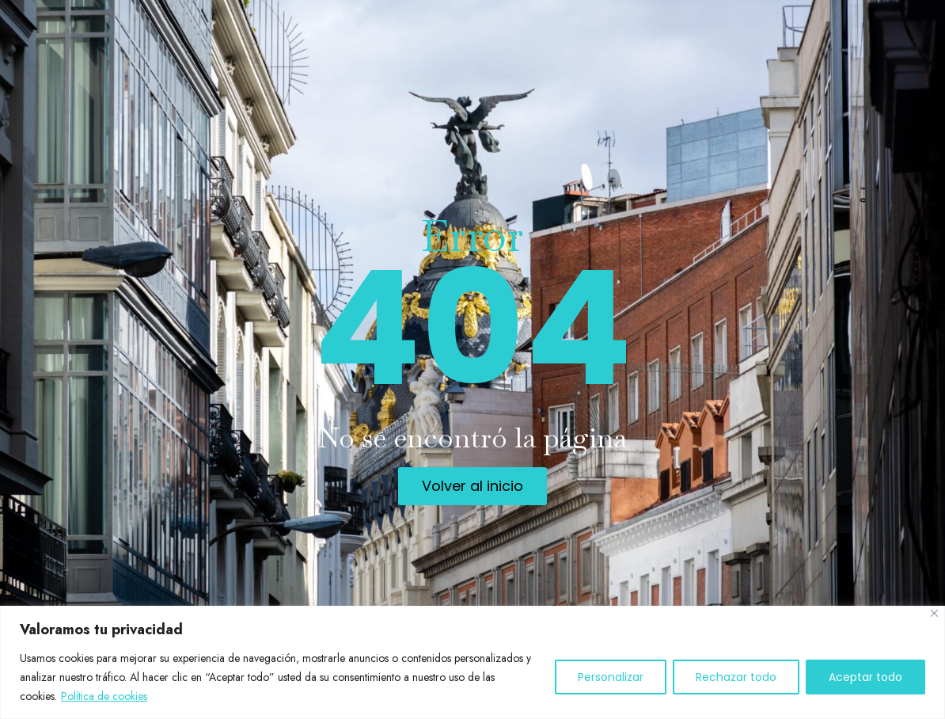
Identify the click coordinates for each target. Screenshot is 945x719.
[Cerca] (934, 613)
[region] (472, 662)
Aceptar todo (865, 677)
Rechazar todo (736, 677)
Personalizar (610, 677)
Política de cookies (104, 696)
